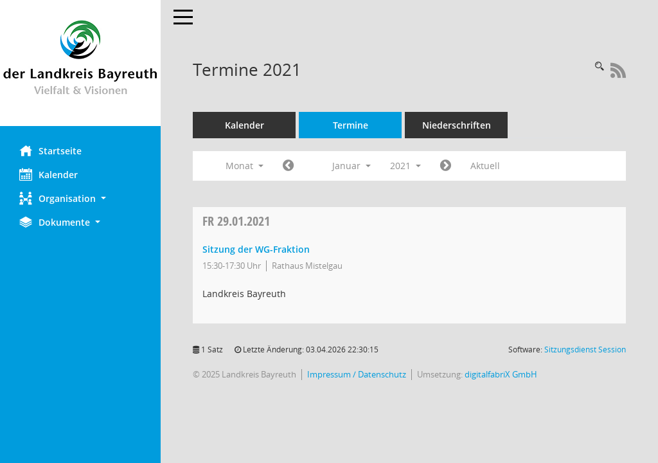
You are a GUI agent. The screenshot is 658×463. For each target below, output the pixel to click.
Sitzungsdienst (585, 349)
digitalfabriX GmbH (501, 374)
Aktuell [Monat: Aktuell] (485, 165)
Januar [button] (351, 165)
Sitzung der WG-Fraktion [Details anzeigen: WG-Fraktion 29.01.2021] (256, 249)
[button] (80, 198)
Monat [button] (244, 165)
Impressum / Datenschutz (356, 374)
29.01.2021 (236, 221)
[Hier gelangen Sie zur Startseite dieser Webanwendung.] (80, 63)
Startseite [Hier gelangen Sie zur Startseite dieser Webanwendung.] (50, 150)
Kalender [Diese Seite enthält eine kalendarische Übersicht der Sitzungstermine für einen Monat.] (48, 174)
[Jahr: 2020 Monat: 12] (288, 165)
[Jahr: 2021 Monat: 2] (446, 165)
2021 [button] (405, 165)
